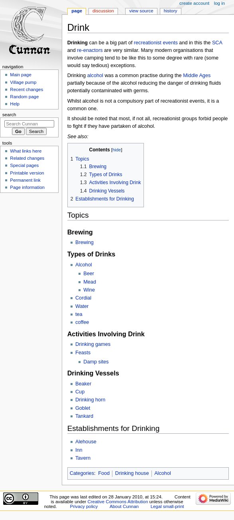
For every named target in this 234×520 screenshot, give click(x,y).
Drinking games (92, 344)
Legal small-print (167, 506)
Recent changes (26, 89)
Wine (89, 290)
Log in (219, 3)
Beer (88, 273)
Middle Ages (196, 75)
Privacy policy (84, 506)
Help (15, 103)
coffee (82, 322)
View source (141, 10)
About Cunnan (124, 506)
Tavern (82, 458)
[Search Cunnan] (29, 123)
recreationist (147, 43)
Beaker (83, 384)
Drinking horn (90, 400)
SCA (217, 43)
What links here (25, 151)
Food (104, 473)
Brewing (84, 242)
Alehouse (85, 442)
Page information (27, 187)
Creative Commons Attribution (118, 501)
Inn (79, 450)
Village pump (23, 82)
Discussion (103, 10)
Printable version (27, 173)
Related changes (27, 158)
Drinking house (132, 473)
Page (76, 10)
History (170, 10)
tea (79, 314)
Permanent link (25, 180)
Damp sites (95, 362)
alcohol (95, 75)
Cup (80, 392)
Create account (194, 3)
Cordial (83, 298)
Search (9, 114)
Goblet (82, 408)
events (170, 43)
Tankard (84, 416)
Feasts (82, 352)
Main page (20, 74)
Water (81, 306)
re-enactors (89, 50)
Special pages (24, 165)
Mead (89, 282)
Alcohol (83, 265)
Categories (82, 473)
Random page (24, 96)
